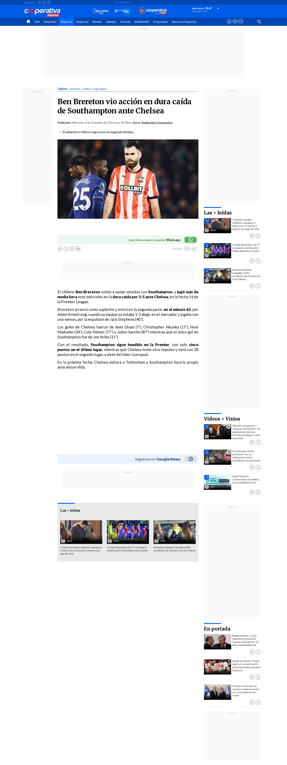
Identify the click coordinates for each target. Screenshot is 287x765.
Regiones (82, 21)
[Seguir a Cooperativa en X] (44, 2)
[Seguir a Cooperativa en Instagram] (49, 2)
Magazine (50, 21)
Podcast (125, 21)
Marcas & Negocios (184, 21)
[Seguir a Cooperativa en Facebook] (39, 2)
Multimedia (142, 21)
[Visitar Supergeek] (240, 25)
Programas (160, 21)
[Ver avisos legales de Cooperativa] (229, 25)
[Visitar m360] (234, 25)
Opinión (111, 21)
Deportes (66, 21)
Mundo (97, 21)
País (37, 21)
